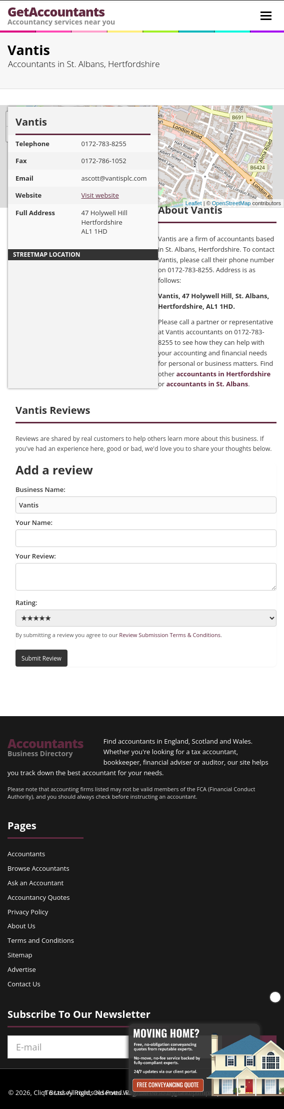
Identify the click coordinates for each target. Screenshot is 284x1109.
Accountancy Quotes (39, 897)
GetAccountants (61, 15)
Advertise (22, 969)
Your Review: (146, 571)
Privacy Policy (28, 911)
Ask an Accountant (36, 882)
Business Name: (146, 499)
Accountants (46, 747)
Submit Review (42, 658)
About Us (22, 925)
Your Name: (146, 532)
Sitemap (20, 954)
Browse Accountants (39, 868)
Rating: (146, 612)
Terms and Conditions (41, 940)
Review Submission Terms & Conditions (169, 635)
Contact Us (24, 983)
